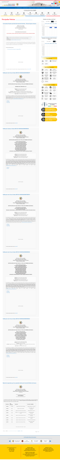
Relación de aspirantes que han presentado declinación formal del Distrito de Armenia (19, 383)
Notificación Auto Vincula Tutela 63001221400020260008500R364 (16, 318)
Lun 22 (46, 23)
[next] (43, 21)
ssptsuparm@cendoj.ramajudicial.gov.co (48, 450)
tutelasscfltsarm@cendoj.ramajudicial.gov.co (11, 165)
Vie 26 (55, 23)
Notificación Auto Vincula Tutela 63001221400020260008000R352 (16, 252)
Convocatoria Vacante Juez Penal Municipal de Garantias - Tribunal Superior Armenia (19, 23)
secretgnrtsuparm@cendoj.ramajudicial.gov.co (30, 450)
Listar (56, 21)
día (54, 21)
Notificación (8, 167)
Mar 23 (48, 23)
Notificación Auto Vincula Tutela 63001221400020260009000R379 (16, 72)
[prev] (42, 21)
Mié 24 (51, 23)
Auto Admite (8, 101)
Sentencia (8, 168)
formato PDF (16, 246)
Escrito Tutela (8, 102)
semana (52, 21)
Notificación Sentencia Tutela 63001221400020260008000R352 (16, 128)
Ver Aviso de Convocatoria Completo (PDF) (14, 49)
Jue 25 (53, 23)
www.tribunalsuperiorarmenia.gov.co (11, 447)
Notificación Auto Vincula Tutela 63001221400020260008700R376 (16, 194)
